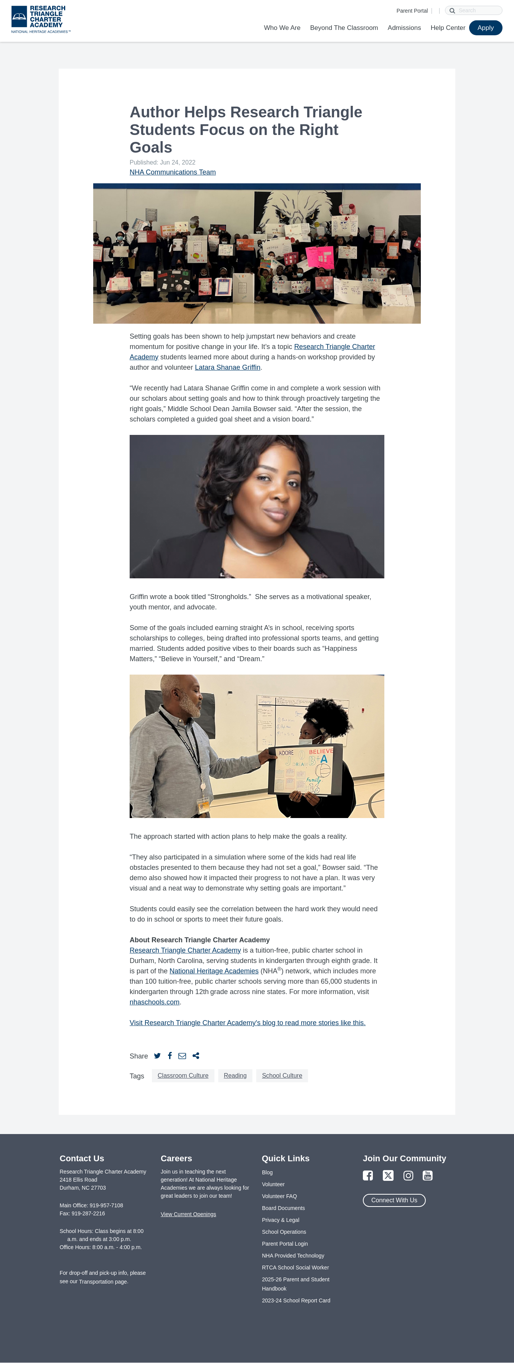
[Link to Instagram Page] (409, 1176)
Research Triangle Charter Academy (185, 950)
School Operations (284, 1232)
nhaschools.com (155, 1002)
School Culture (282, 1075)
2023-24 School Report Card (296, 1300)
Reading (235, 1075)
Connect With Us (394, 1200)
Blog (267, 1172)
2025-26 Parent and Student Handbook (295, 1284)
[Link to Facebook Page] (368, 1176)
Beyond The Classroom (344, 27)
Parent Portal (412, 11)
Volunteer (273, 1184)
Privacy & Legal (280, 1220)
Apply (486, 27)
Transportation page (103, 1282)
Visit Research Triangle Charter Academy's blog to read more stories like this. (248, 1023)
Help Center (448, 27)
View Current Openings (188, 1214)
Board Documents (283, 1208)
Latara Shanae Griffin (227, 367)
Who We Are (282, 27)
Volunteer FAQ (279, 1196)
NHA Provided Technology (293, 1256)
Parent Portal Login (285, 1244)
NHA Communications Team (173, 172)
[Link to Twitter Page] (388, 1176)
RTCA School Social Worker (295, 1267)
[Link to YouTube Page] (428, 1176)
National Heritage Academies (214, 971)
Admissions (404, 27)
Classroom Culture (183, 1075)
